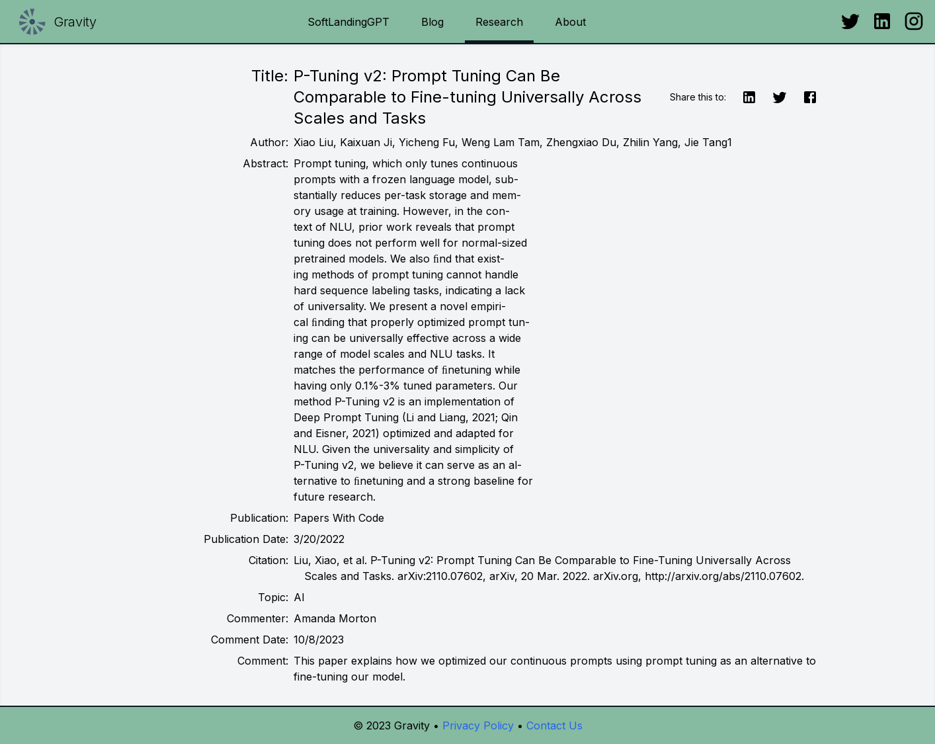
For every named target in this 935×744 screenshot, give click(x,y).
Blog (432, 21)
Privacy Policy (478, 725)
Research (499, 21)
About (570, 21)
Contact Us (554, 725)
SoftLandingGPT (348, 21)
